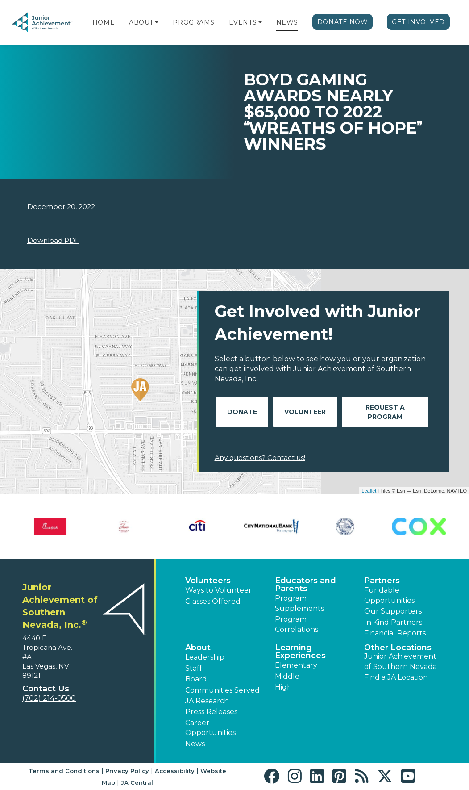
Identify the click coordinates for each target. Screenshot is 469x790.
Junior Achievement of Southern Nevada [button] (400, 661)
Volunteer (305, 412)
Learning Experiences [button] (300, 652)
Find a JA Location (396, 677)
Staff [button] (193, 668)
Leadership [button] (204, 657)
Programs (193, 22)
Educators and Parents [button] (305, 585)
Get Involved (418, 22)
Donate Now (342, 22)
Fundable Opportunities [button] (389, 595)
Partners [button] (382, 581)
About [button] (198, 648)
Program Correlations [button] (296, 624)
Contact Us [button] (45, 689)
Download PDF (53, 240)
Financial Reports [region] (395, 633)
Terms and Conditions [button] (64, 770)
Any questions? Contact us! (260, 457)
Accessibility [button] (175, 770)
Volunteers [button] (208, 581)
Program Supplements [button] (299, 603)
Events (243, 22)
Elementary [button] (296, 665)
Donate (242, 412)
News (287, 22)
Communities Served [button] (222, 690)
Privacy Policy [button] (127, 770)
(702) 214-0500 (49, 698)
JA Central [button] (137, 782)
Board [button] (196, 679)
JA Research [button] (207, 701)
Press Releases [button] (211, 711)
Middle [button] (287, 676)
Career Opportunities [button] (210, 728)
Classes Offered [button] (213, 601)
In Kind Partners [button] (393, 622)
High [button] (283, 687)
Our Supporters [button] (393, 611)
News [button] (195, 744)
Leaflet (368, 490)
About (141, 22)
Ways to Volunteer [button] (218, 590)
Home (103, 22)
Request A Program (385, 412)
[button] (156, 22)
